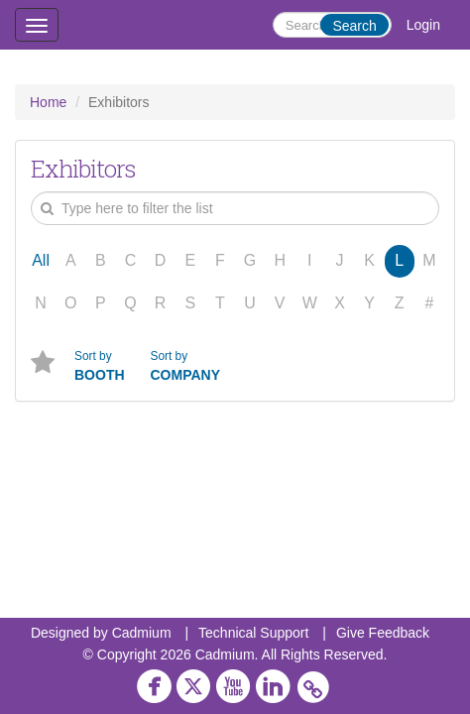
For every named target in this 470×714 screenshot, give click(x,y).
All (41, 260)
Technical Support (253, 633)
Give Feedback (382, 633)
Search (354, 26)
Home (48, 102)
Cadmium (142, 633)
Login (423, 25)
